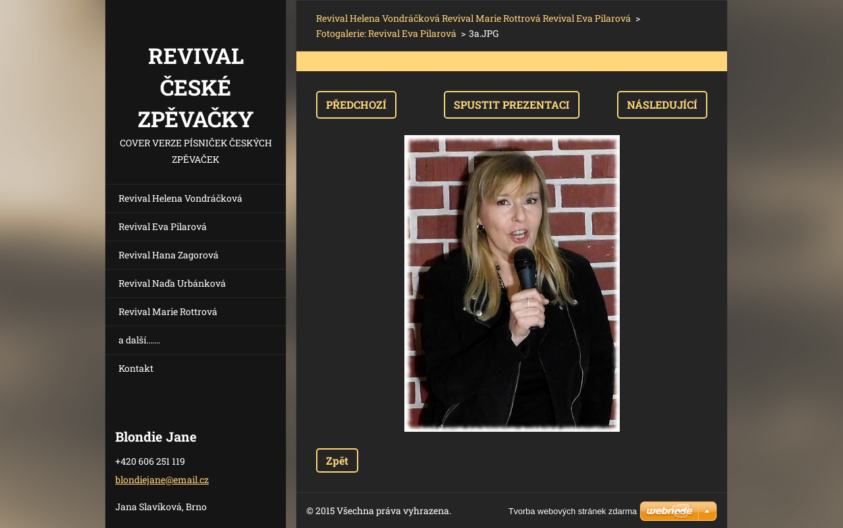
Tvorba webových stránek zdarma (572, 511)
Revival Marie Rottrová (168, 311)
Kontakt (136, 368)
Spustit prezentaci (512, 104)
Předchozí (356, 104)
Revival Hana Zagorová (169, 255)
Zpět (337, 460)
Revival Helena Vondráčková (180, 198)
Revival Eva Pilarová (163, 226)
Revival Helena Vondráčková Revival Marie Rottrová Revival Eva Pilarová (473, 18)
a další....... (139, 340)
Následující (662, 104)
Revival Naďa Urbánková (172, 283)
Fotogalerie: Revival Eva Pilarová (386, 33)
